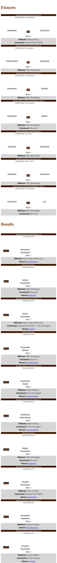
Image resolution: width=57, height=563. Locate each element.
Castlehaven (12, 174)
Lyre (44, 201)
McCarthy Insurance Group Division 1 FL (28, 15)
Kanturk (25, 280)
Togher (32, 561)
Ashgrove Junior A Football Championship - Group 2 (28, 100)
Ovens (32, 329)
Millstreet (25, 350)
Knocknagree (12, 30)
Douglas (25, 384)
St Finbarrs (25, 546)
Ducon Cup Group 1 (28, 265)
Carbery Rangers (12, 61)
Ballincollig (12, 146)
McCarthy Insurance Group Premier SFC (28, 73)
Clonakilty (44, 88)
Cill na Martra (44, 30)
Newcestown (25, 249)
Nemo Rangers (25, 417)
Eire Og (25, 313)
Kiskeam (45, 116)
